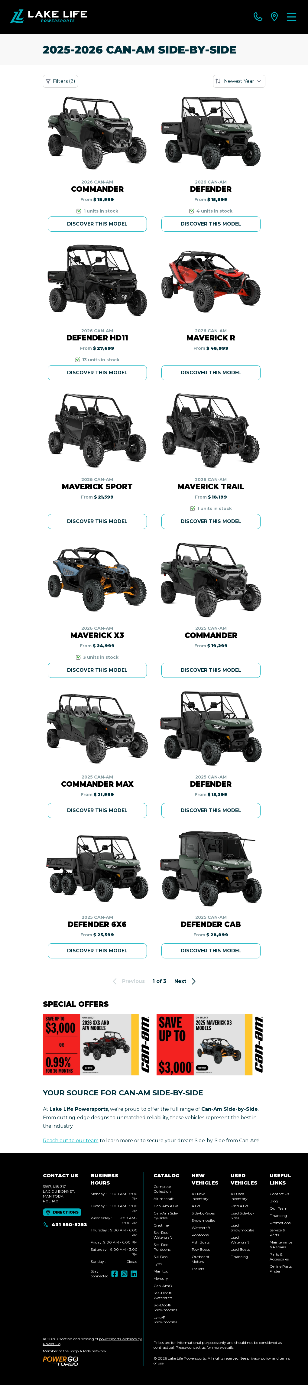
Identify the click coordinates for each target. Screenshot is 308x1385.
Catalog (167, 1176)
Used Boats (240, 1249)
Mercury (161, 1278)
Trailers (198, 1268)
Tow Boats (201, 1249)
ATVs (196, 1206)
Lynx (158, 1264)
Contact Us (279, 1194)
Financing (239, 1256)
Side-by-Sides (203, 1213)
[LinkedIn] (134, 1273)
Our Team (278, 1208)
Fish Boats (200, 1242)
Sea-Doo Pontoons (162, 1247)
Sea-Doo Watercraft (163, 1235)
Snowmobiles (203, 1220)
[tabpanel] (114, 1228)
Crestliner (162, 1225)
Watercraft (201, 1227)
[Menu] (291, 17)
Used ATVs (239, 1206)
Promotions (280, 1223)
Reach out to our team (71, 1140)
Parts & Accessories (279, 1256)
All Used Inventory (239, 1196)
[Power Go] (93, 1361)
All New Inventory (200, 1196)
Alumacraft (164, 1198)
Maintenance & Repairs (281, 1244)
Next (186, 981)
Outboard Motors (200, 1259)
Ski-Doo (160, 1256)
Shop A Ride (80, 1351)
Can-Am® (163, 1285)
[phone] (258, 16)
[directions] (274, 16)
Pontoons (200, 1235)
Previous (128, 981)
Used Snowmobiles (242, 1227)
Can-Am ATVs (166, 1206)
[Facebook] (114, 1273)
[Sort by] (239, 81)
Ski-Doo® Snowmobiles (165, 1307)
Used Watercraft (240, 1239)
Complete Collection (162, 1189)
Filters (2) (60, 81)
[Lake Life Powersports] (48, 17)
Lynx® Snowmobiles (165, 1319)
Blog (274, 1201)
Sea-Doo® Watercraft (163, 1295)
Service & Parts (277, 1232)
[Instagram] (124, 1273)
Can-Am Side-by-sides (166, 1215)
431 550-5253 (65, 1224)
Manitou (161, 1271)
